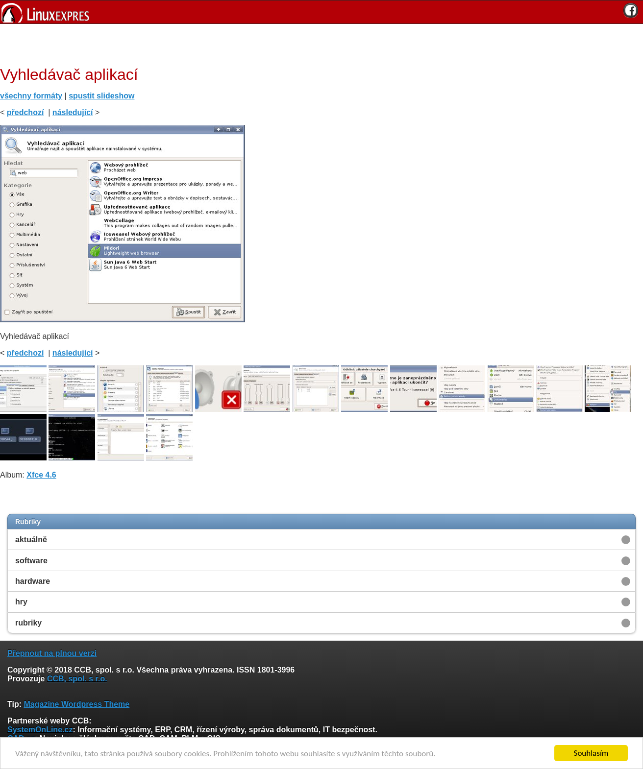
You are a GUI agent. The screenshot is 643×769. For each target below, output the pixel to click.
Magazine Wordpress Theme (76, 704)
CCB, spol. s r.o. (77, 678)
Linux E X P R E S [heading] (321, 12)
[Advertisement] (318, 43)
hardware (32, 581)
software (31, 560)
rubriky (28, 623)
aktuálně (31, 539)
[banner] (321, 12)
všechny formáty (31, 96)
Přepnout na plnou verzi (52, 653)
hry (21, 602)
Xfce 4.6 (41, 475)
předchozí (25, 112)
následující (72, 112)
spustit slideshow (101, 96)
